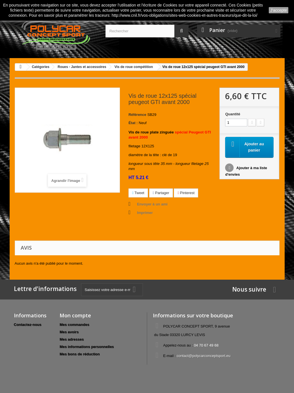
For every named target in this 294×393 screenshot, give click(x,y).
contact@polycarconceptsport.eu (203, 356)
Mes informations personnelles (87, 347)
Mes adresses (72, 339)
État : (133, 123)
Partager (161, 193)
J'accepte (278, 10)
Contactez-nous (28, 324)
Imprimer (145, 213)
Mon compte (75, 315)
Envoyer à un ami (152, 204)
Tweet (138, 193)
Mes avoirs (69, 332)
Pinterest (185, 193)
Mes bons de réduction (80, 354)
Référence (137, 114)
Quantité (232, 114)
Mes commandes (74, 324)
